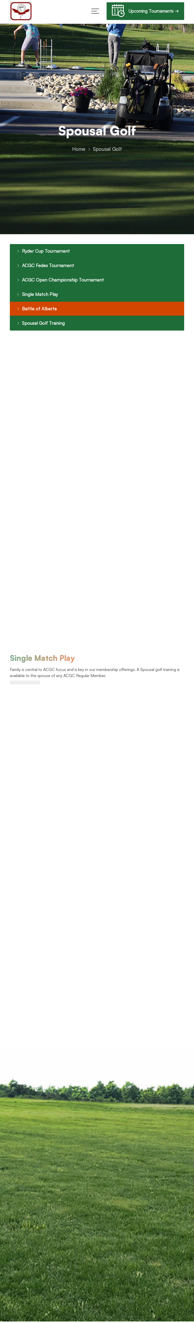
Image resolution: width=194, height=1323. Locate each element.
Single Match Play (36, 294)
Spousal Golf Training (39, 323)
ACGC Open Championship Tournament (59, 280)
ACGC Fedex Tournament (44, 265)
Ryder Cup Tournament (42, 251)
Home (78, 149)
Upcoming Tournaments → (145, 11)
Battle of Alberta (35, 308)
